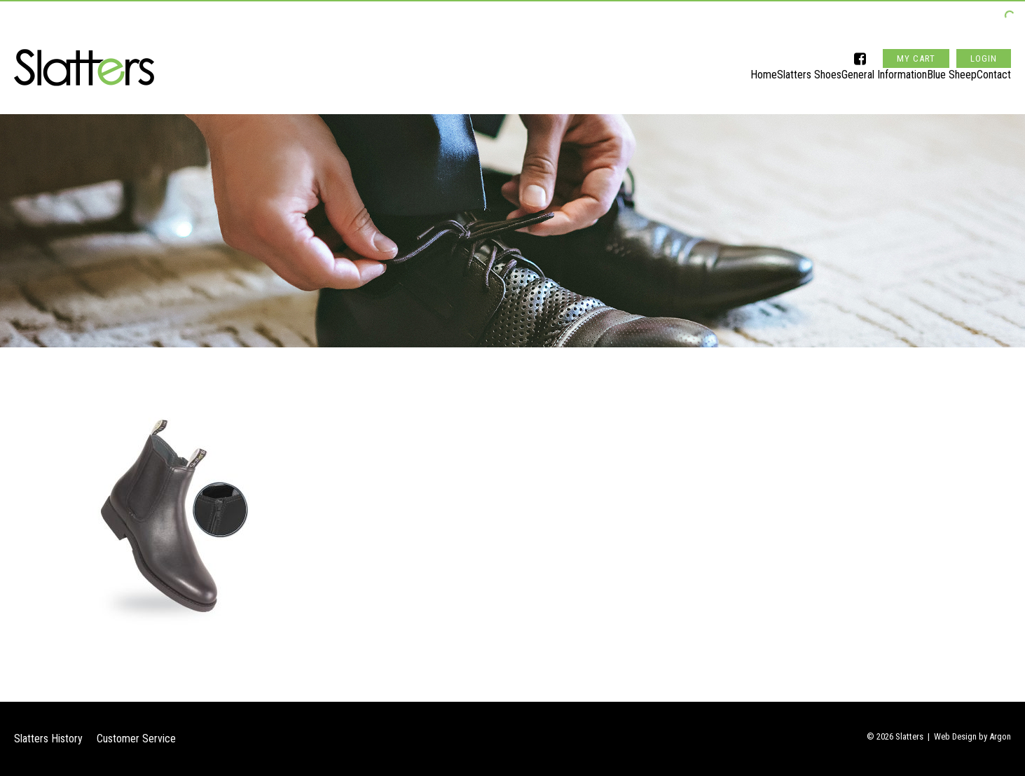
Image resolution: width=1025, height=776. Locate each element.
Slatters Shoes (767, 67)
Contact (994, 67)
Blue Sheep (938, 67)
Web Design (955, 736)
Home (707, 67)
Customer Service (136, 738)
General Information (856, 67)
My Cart (916, 30)
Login (983, 30)
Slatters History (48, 738)
